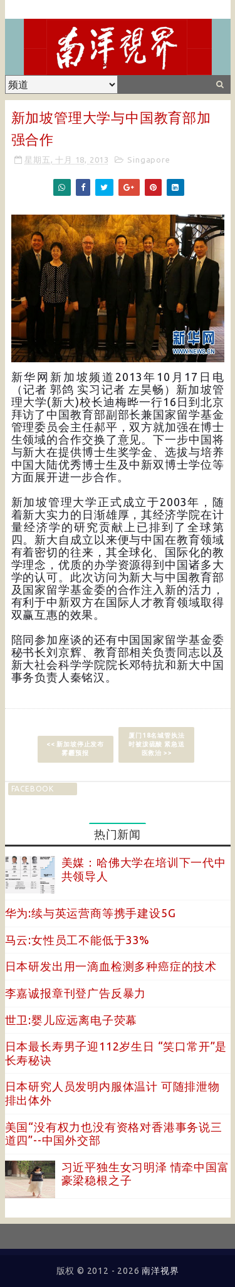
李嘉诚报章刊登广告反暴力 (76, 993)
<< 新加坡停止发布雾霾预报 (75, 748)
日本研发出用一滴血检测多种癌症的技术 (111, 966)
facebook (32, 789)
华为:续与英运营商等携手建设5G (90, 913)
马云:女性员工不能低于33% (77, 939)
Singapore (148, 159)
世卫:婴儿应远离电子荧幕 (71, 1020)
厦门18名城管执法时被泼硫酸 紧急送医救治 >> (156, 744)
